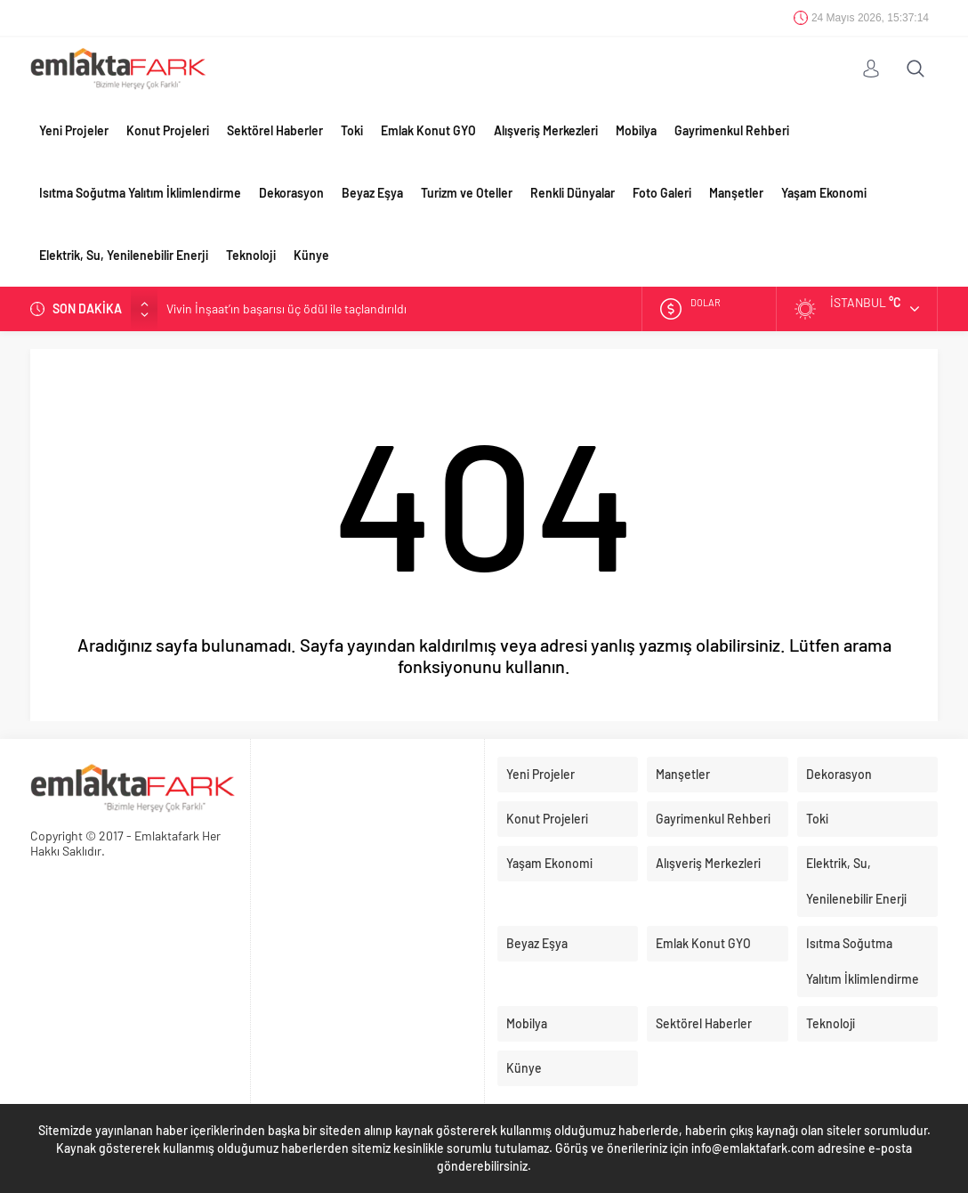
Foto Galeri (662, 192)
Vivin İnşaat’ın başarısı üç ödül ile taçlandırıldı (286, 308)
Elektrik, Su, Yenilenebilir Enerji (123, 255)
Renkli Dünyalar (572, 192)
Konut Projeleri (167, 130)
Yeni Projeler (74, 130)
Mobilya (636, 130)
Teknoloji (251, 255)
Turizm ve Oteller (466, 192)
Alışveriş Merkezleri (546, 130)
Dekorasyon (291, 192)
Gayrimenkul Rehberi (731, 130)
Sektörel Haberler (275, 130)
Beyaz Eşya (372, 192)
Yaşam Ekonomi (824, 192)
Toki (352, 130)
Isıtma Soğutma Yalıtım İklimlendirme (140, 192)
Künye (311, 255)
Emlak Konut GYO (428, 130)
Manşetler (736, 192)
